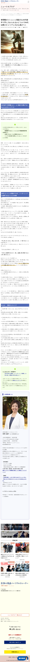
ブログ (17, 27)
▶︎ (15, 615)
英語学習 (25, 27)
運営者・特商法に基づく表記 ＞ (15, 657)
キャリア (21, 27)
